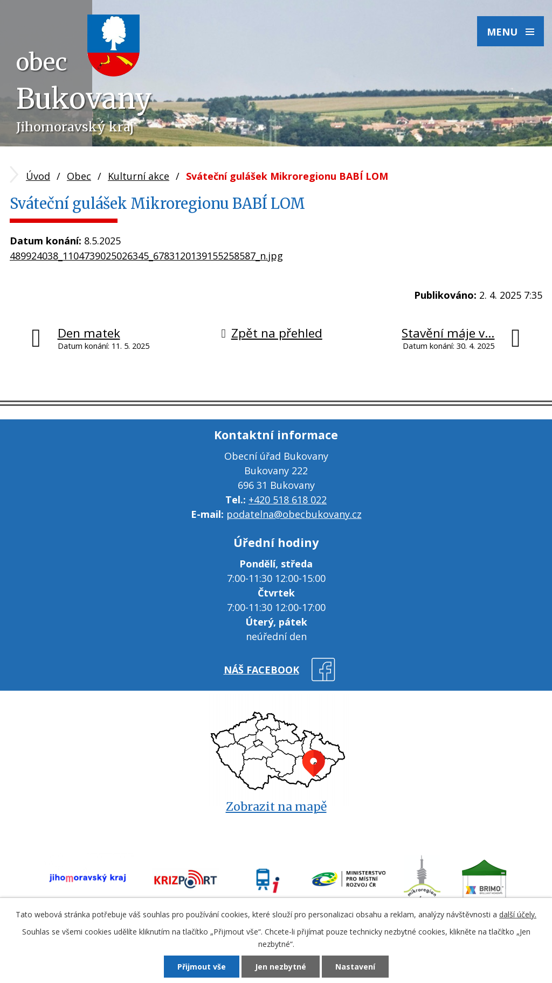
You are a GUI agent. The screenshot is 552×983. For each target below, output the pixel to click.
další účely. (517, 914)
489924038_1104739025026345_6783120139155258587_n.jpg (146, 255)
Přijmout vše (201, 966)
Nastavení (355, 966)
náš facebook (261, 669)
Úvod (38, 176)
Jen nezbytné (280, 966)
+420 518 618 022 (288, 499)
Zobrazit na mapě (276, 806)
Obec (79, 176)
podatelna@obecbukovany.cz (294, 514)
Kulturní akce (138, 176)
